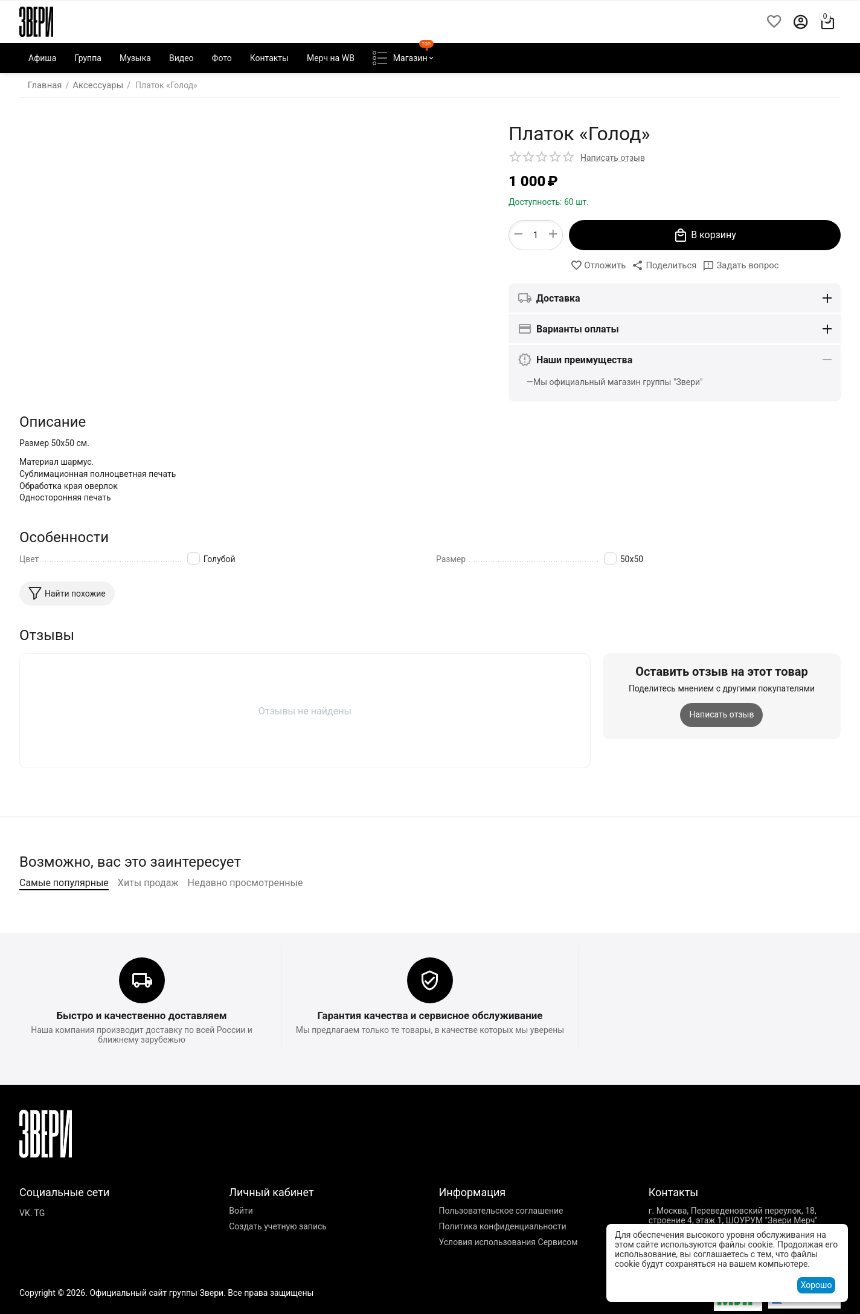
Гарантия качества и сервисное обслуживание (430, 1047)
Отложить (601, 265)
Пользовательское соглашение (500, 1243)
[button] (665, 265)
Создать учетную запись (278, 1258)
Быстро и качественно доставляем (141, 1047)
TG (39, 1245)
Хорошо (816, 1285)
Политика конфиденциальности (502, 1258)
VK (24, 1245)
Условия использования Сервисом (507, 1274)
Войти (241, 1243)
